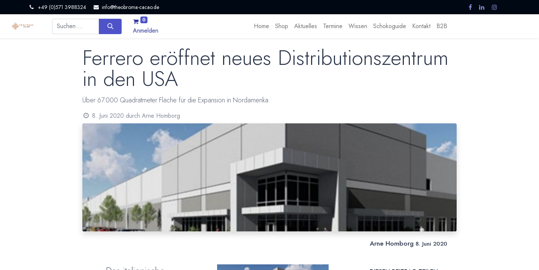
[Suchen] (110, 26)
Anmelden (145, 30)
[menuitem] (261, 26)
